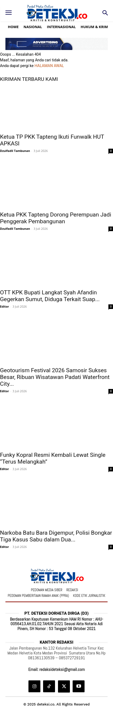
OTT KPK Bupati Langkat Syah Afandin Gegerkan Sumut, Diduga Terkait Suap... (50, 295)
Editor (4, 306)
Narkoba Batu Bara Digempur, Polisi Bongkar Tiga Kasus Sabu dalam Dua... (56, 536)
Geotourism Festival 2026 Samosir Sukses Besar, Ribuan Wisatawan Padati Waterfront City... (54, 377)
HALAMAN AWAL (49, 66)
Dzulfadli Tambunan (15, 151)
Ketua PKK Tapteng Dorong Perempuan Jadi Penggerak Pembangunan (55, 218)
